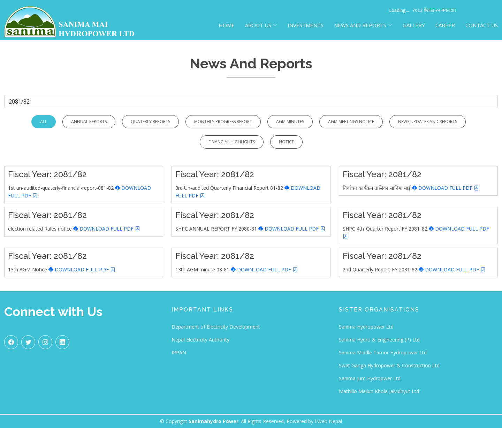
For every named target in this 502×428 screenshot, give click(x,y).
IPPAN (179, 352)
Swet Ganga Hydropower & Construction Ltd (389, 365)
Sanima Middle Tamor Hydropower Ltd (383, 352)
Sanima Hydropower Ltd (366, 326)
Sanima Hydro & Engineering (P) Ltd (379, 339)
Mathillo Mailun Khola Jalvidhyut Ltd (379, 391)
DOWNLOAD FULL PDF (445, 188)
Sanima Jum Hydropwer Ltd (370, 378)
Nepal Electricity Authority (200, 339)
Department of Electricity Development (216, 326)
